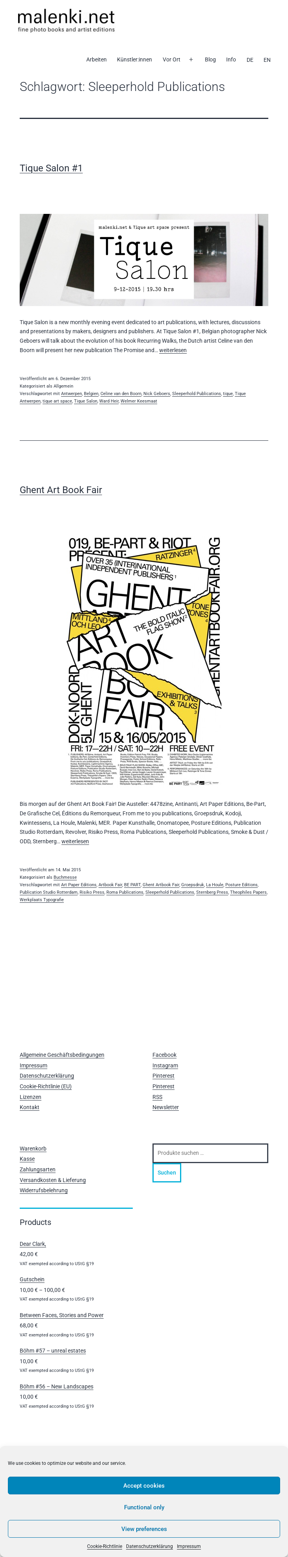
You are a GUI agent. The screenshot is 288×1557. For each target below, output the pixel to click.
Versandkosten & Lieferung (53, 1180)
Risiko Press (92, 892)
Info (231, 59)
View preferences (144, 1529)
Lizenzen (30, 1097)
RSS (157, 1097)
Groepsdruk (192, 884)
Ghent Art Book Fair (61, 489)
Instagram (165, 1065)
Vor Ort (171, 59)
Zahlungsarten (38, 1169)
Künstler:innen (134, 59)
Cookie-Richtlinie (104, 1546)
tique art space (57, 401)
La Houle (214, 884)
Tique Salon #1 (51, 168)
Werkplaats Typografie (42, 899)
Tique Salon (85, 401)
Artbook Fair (110, 884)
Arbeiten (96, 59)
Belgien (91, 393)
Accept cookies (144, 1485)
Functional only (144, 1507)
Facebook (164, 1055)
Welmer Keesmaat (139, 401)
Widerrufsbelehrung (44, 1190)
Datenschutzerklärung (149, 1546)
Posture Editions (241, 884)
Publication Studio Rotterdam (49, 892)
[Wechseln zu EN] (267, 60)
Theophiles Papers (248, 892)
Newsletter (165, 1107)
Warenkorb (33, 1148)
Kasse (27, 1159)
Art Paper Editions (79, 884)
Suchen (167, 1172)
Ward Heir (109, 401)
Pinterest (163, 1076)
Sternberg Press (212, 892)
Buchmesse (65, 877)
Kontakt (29, 1107)
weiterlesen (173, 350)
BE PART (132, 884)
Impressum (189, 1546)
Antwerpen (71, 393)
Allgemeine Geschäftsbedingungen (62, 1055)
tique (228, 393)
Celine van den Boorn (120, 393)
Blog (210, 59)
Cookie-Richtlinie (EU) (46, 1086)
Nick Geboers (156, 393)
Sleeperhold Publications (196, 393)
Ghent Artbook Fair (161, 884)
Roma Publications (124, 892)
